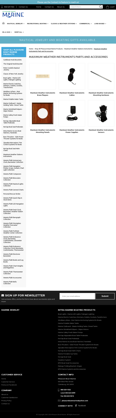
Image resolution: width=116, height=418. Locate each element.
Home (38, 7)
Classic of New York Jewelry (13, 74)
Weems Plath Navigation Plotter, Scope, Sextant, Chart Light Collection (13, 168)
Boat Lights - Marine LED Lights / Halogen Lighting (12, 79)
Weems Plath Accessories (12, 278)
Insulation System (64, 360)
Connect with (65, 406)
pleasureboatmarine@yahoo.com (75, 401)
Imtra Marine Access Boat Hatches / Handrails (12, 132)
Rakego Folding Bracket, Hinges (70, 366)
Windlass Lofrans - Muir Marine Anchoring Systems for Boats (12, 93)
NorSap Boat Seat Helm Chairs (69, 351)
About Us (60, 7)
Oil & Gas (6, 32)
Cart (112, 7)
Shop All (18, 32)
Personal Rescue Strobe (11, 194)
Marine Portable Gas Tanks (67, 354)
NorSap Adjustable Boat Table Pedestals (11, 122)
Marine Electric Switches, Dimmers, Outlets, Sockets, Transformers (12, 85)
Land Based (99, 23)
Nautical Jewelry (15, 23)
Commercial (84, 23)
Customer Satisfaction (9, 397)
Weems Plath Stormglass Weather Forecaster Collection (12, 225)
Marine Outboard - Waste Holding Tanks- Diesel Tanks (13, 104)
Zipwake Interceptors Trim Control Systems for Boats (12, 143)
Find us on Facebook (9, 385)
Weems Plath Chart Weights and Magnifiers (13, 267)
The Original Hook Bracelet (12, 64)
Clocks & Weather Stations (63, 23)
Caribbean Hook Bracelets (12, 60)
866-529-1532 (9, 7)
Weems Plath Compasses (12, 174)
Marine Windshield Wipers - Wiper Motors (73, 329)
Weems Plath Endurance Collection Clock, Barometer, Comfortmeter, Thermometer (13, 248)
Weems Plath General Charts (13, 190)
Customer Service (8, 382)
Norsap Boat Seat (64, 357)
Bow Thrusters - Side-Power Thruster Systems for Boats (13, 138)
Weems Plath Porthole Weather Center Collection (12, 232)
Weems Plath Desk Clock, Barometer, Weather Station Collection (13, 211)
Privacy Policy (6, 400)
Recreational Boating (37, 23)
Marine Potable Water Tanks (13, 99)
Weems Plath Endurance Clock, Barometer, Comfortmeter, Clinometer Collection (12, 239)
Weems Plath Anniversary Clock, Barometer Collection (13, 161)
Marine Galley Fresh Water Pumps (70, 332)
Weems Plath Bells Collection (10, 282)
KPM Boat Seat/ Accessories (68, 363)
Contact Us (23, 7)
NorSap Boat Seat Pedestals (13, 127)
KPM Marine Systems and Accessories (72, 369)
